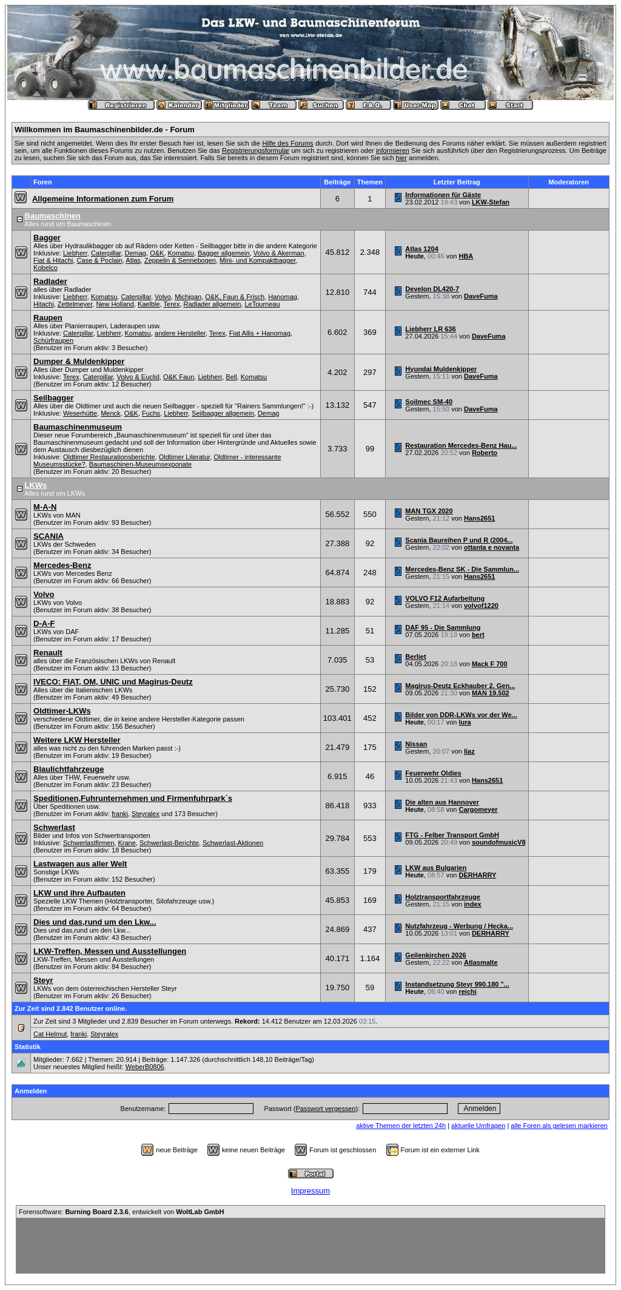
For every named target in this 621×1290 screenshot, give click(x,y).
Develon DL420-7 (432, 288)
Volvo (163, 296)
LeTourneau (262, 304)
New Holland (114, 304)
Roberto (484, 452)
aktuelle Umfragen (478, 1125)
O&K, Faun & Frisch (234, 296)
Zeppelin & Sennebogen (180, 260)
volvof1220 (481, 605)
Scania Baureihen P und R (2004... (458, 540)
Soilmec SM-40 (428, 401)
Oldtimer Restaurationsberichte (109, 457)
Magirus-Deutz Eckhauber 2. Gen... (460, 685)
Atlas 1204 (421, 248)
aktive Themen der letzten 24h (401, 1125)
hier (401, 157)
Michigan (188, 296)
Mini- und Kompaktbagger (257, 260)
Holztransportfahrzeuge (442, 896)
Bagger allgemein (224, 253)
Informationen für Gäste (443, 194)
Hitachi (43, 304)
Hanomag (282, 296)
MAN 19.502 (490, 693)
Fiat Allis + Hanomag (259, 333)
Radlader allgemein (212, 304)
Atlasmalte (481, 962)
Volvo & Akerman (278, 253)
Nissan (416, 744)
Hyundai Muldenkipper (441, 369)
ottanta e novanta (491, 547)
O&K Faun (178, 376)
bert (478, 634)
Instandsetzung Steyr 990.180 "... (457, 984)
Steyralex (145, 813)
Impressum (310, 1190)
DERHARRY (477, 875)
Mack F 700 (490, 663)
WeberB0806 (145, 1066)
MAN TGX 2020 (428, 511)
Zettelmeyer (75, 304)
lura (464, 722)
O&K (157, 253)
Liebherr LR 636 (430, 329)
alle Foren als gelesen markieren (559, 1125)
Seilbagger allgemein (223, 413)
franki (120, 813)
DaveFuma (481, 296)
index (473, 904)
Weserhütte (80, 413)
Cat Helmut (50, 1034)
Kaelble (149, 304)
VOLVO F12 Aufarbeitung (445, 598)
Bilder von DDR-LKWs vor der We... (461, 714)
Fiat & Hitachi (53, 260)
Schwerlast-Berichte (169, 842)
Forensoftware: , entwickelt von (121, 1211)
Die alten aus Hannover (442, 802)
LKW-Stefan (490, 202)
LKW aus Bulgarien (435, 867)
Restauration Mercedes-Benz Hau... (461, 445)
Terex (172, 304)
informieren (392, 150)
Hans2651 (479, 518)
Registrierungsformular (255, 150)
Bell (231, 376)
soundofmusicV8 (499, 842)
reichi (467, 991)
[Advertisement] (310, 1245)
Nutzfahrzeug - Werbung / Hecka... (459, 926)
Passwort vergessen (325, 1108)
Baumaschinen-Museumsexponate (140, 464)
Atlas (133, 260)
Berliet (415, 656)
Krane (126, 842)
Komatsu (180, 253)
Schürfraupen (53, 340)
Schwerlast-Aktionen (233, 842)
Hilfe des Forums (287, 143)
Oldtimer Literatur (184, 457)
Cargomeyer (477, 809)
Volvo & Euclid (137, 376)
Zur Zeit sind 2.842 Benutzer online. (71, 1008)
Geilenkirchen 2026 (435, 955)
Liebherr (75, 253)
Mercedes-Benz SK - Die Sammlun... (462, 569)
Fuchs (151, 413)
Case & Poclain (100, 260)
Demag (135, 253)
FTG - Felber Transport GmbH (452, 835)
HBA (465, 256)
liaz (469, 751)
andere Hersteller (180, 333)
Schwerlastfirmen (88, 842)
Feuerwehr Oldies (433, 773)
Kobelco (45, 267)
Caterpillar (106, 253)
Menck (110, 413)
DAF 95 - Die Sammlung (442, 627)
